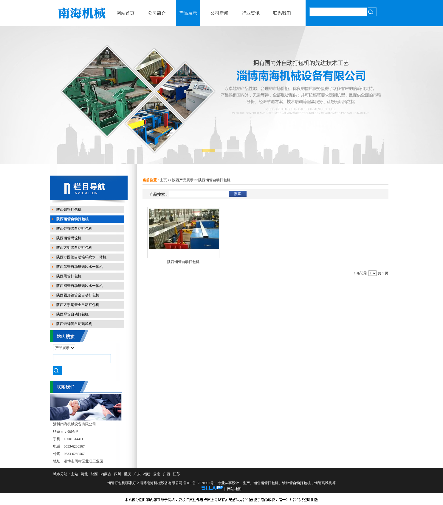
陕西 (94, 474)
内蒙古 (105, 474)
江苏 (176, 474)
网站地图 (234, 489)
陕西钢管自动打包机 (214, 180)
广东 (137, 474)
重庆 (127, 474)
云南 (156, 474)
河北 (84, 474)
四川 (117, 474)
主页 (163, 180)
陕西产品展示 (182, 180)
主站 (74, 474)
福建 (147, 474)
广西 (166, 474)
